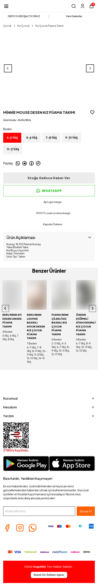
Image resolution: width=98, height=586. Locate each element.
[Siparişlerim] (82, 6)
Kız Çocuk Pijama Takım (49, 25)
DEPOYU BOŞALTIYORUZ (24, 16)
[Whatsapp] (33, 528)
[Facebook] (7, 528)
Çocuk (9, 25)
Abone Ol (86, 511)
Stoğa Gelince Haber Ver (49, 178)
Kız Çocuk (25, 25)
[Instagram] (20, 528)
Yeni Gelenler (74, 16)
